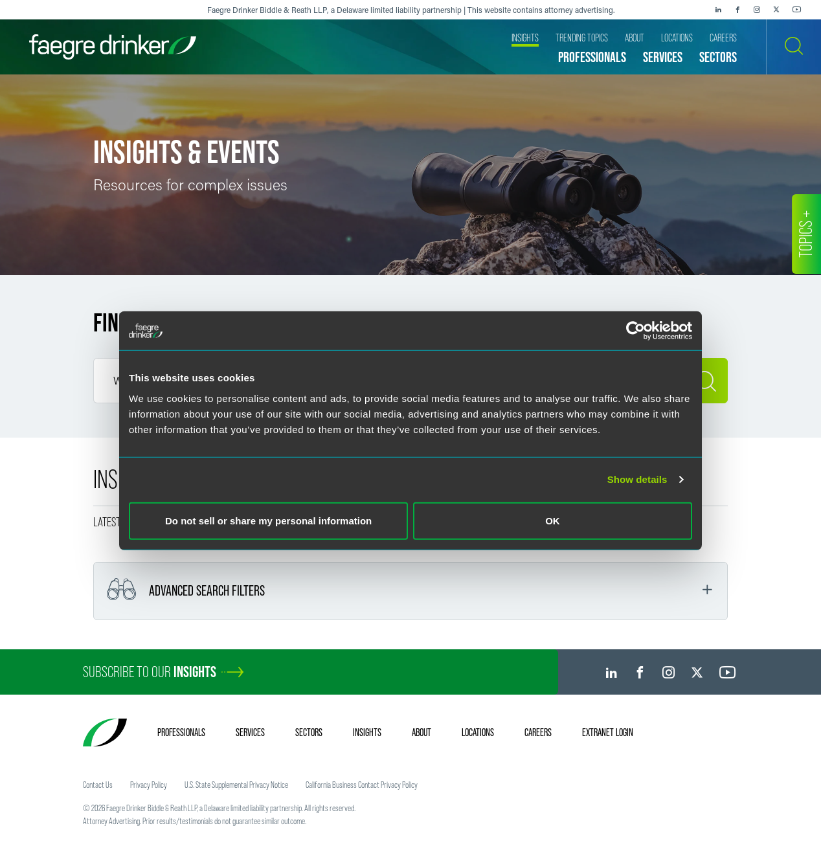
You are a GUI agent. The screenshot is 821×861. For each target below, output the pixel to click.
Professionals (181, 732)
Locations (478, 732)
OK (552, 520)
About (421, 732)
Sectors (308, 732)
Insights (367, 732)
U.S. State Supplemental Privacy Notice (236, 784)
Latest (106, 522)
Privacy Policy (148, 784)
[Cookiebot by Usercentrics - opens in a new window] (635, 331)
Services (250, 732)
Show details (637, 479)
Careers (538, 732)
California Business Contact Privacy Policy (362, 784)
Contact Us (98, 784)
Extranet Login (607, 732)
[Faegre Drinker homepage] (112, 47)
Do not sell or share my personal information (268, 520)
